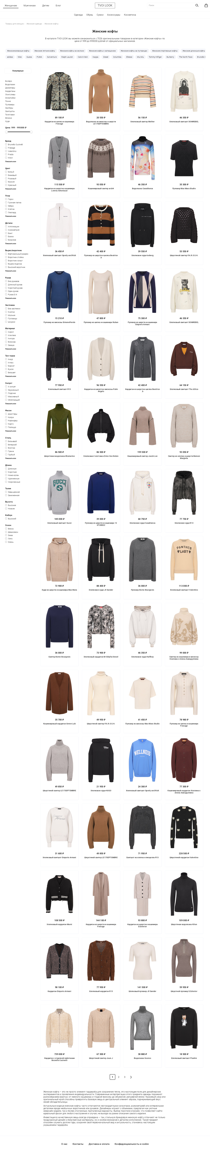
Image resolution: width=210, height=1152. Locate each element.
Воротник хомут (14, 261)
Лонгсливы (10, 94)
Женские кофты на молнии (72, 51)
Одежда (78, 14)
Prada (9, 154)
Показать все (10, 161)
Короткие (11, 472)
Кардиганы (10, 91)
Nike (20, 57)
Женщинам (11, 5)
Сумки (100, 14)
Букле (9, 369)
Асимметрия (12, 230)
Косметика (130, 14)
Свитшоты (10, 111)
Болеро (8, 81)
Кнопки (10, 312)
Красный (10, 185)
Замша (9, 345)
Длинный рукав (13, 285)
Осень (9, 542)
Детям (45, 5)
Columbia (117, 57)
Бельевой (11, 441)
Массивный (12, 396)
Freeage (10, 148)
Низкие (10, 509)
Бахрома (10, 240)
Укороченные (12, 482)
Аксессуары (113, 14)
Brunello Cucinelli (14, 144)
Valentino (10, 151)
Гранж (9, 451)
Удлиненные (12, 479)
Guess (29, 57)
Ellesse (129, 57)
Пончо (8, 101)
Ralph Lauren (67, 57)
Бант (9, 233)
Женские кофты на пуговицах (134, 51)
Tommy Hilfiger (155, 57)
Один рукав (11, 291)
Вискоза (10, 342)
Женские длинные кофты (194, 51)
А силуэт (10, 387)
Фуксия (10, 182)
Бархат (10, 366)
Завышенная (12, 492)
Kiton (9, 158)
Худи (7, 121)
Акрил (9, 332)
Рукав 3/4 (11, 294)
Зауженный (12, 390)
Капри (9, 417)
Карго (9, 424)
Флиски (8, 118)
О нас (64, 1144)
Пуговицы (11, 318)
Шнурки (10, 322)
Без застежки (12, 309)
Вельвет (10, 372)
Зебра (9, 206)
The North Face (185, 57)
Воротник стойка (14, 257)
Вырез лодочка (13, 264)
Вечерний (11, 445)
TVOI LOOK (105, 5)
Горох (9, 199)
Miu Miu (140, 57)
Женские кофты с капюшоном (102, 51)
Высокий (10, 519)
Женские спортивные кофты (165, 51)
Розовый (10, 178)
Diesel (105, 57)
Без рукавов (12, 281)
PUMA (39, 57)
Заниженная (12, 495)
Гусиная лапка (13, 202)
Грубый (10, 455)
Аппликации (12, 226)
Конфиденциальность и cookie (132, 1144)
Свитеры (9, 108)
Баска (9, 236)
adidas (10, 57)
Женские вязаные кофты (18, 51)
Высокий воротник (15, 267)
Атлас (9, 363)
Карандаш (11, 420)
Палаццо (10, 427)
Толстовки (10, 115)
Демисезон (11, 532)
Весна (9, 529)
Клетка (9, 209)
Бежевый (10, 175)
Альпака (10, 335)
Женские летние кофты (44, 51)
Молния (10, 315)
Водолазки (10, 84)
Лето (9, 539)
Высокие (10, 505)
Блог (58, 5)
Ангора (10, 338)
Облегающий (12, 400)
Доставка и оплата (99, 1144)
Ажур (9, 359)
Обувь (89, 14)
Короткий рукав (14, 288)
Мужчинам (29, 5)
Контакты (78, 1144)
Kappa (95, 57)
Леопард (10, 212)
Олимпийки (10, 98)
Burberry (170, 57)
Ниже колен (12, 475)
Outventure (52, 57)
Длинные (10, 469)
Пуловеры (9, 104)
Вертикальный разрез (16, 254)
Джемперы (10, 88)
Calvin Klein (83, 57)
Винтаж (10, 448)
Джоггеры (11, 414)
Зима (9, 535)
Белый (9, 172)
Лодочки (10, 393)
